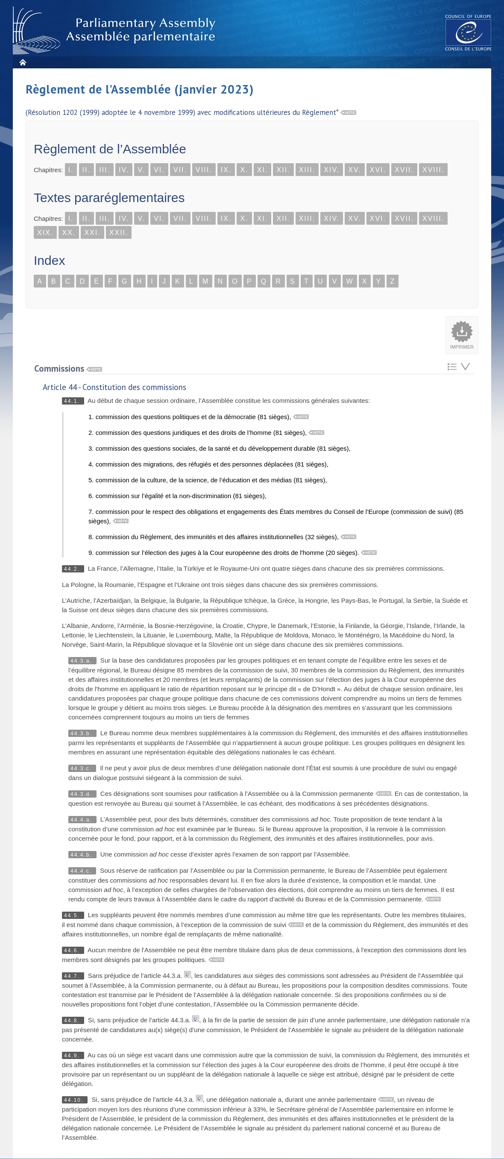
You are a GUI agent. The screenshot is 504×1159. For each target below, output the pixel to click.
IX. (226, 169)
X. (244, 169)
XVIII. (433, 169)
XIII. (307, 169)
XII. (283, 169)
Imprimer (462, 346)
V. (141, 169)
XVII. (404, 169)
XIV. (332, 169)
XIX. (45, 232)
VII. (180, 169)
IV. (124, 169)
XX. (69, 232)
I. (71, 169)
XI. (262, 169)
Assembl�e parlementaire (116, 30)
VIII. (204, 169)
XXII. (119, 232)
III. (104, 169)
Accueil (22, 62)
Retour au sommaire (452, 366)
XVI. (378, 169)
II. (86, 169)
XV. (354, 169)
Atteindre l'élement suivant (465, 366)
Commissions (68, 368)
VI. (159, 169)
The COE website (468, 32)
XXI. (92, 232)
